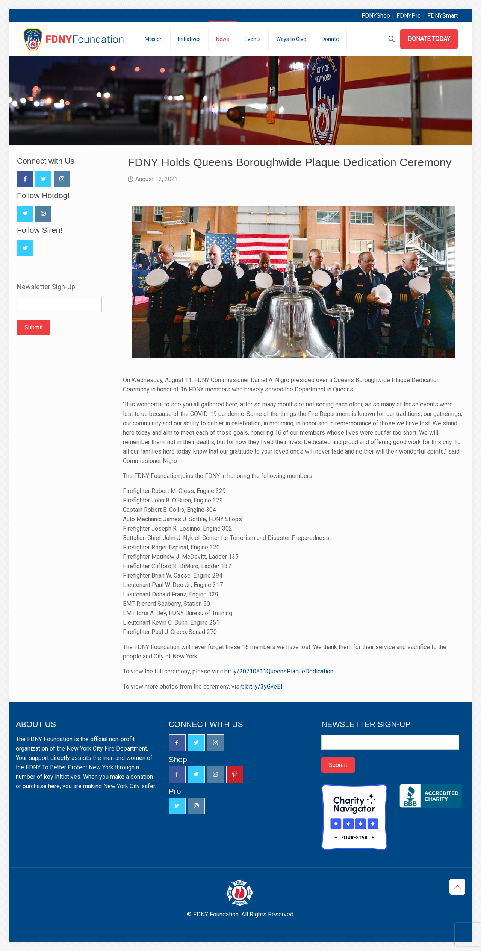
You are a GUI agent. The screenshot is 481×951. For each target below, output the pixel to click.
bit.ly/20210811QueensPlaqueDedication (278, 671)
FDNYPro (408, 15)
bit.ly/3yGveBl (263, 686)
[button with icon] (25, 179)
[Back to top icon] (457, 887)
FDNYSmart (442, 15)
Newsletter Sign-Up (46, 287)
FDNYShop (376, 15)
